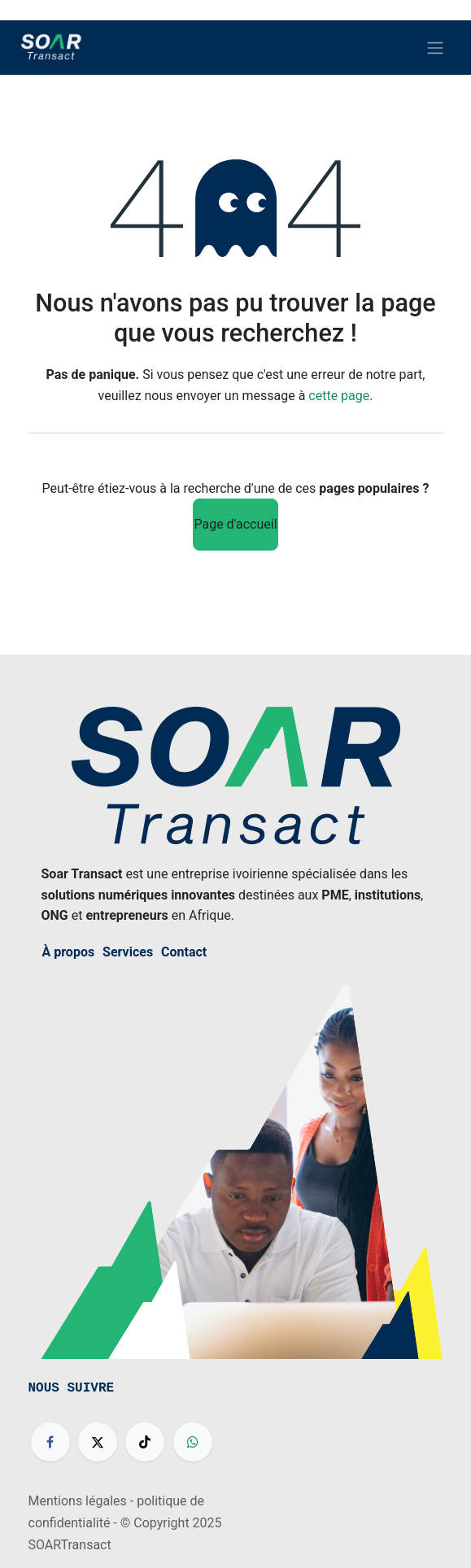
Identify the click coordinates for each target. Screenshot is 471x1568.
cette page (338, 395)
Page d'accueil (235, 524)
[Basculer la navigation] (435, 47)
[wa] (192, 1441)
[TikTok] (144, 1441)
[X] (97, 1441)
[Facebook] (50, 1441)
